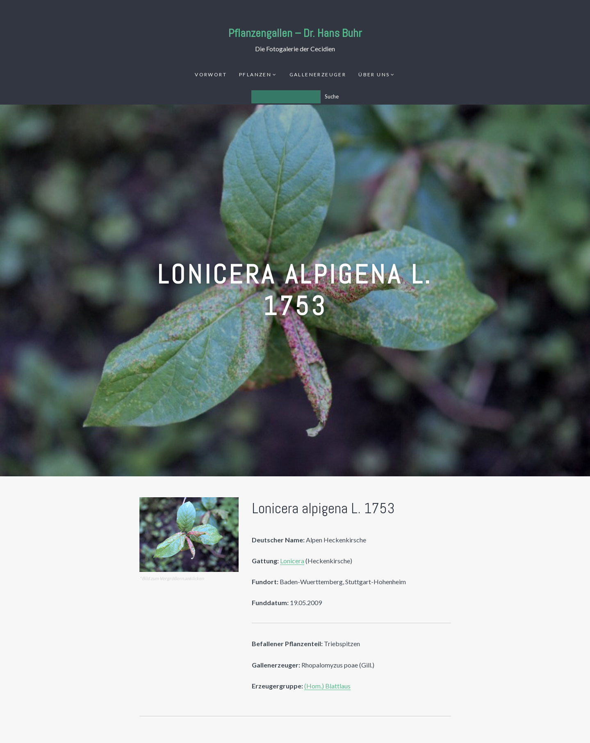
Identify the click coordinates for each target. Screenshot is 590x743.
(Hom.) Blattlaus (327, 686)
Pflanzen (255, 74)
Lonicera (292, 561)
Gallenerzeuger (317, 74)
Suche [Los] (332, 96)
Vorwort (211, 74)
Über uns (374, 74)
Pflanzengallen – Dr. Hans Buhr (295, 33)
